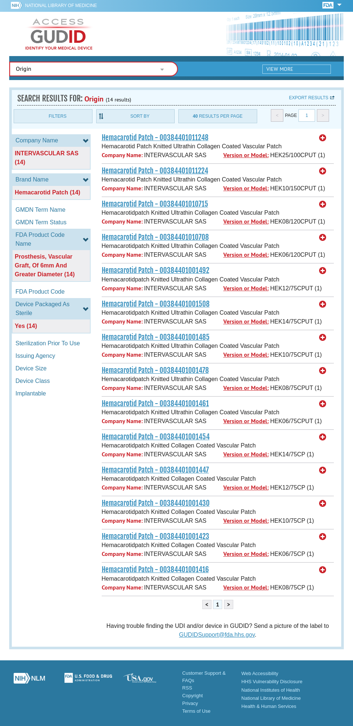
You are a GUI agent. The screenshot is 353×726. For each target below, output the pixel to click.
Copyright (192, 695)
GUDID (59, 34)
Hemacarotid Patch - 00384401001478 (155, 370)
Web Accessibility (259, 673)
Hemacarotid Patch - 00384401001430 (156, 503)
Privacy (190, 703)
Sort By (140, 116)
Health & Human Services (268, 706)
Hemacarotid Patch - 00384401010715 (155, 204)
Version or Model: (246, 155)
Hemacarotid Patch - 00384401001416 (155, 569)
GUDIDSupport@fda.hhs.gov (217, 635)
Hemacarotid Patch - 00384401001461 (155, 403)
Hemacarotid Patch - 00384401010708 (155, 237)
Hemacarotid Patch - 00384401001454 (156, 436)
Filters (57, 116)
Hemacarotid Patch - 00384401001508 (156, 304)
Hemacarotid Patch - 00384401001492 (155, 270)
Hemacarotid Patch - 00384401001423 (155, 536)
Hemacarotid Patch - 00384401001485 (156, 337)
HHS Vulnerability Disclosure (272, 681)
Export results (308, 97)
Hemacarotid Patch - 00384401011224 (155, 170)
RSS (187, 688)
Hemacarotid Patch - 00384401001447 (155, 470)
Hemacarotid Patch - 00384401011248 (155, 137)
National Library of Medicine (61, 5)
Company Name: (122, 155)
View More (279, 69)
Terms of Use (196, 711)
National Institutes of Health (270, 690)
